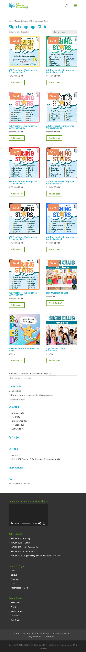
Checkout (49, 636)
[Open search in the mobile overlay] (43, 378)
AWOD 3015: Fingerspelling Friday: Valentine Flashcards (36, 555)
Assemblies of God (19, 587)
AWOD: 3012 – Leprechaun (23, 551)
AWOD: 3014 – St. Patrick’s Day (25, 547)
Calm (13, 570)
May (13, 583)
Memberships (15, 391)
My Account (35, 636)
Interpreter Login (61, 633)
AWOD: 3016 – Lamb (20, 542)
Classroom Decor (17, 399)
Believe (14, 574)
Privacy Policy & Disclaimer (36, 633)
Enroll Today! (55, 303)
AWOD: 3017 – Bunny (20, 538)
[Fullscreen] (44, 523)
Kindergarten (17, 611)
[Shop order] (64, 32)
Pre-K (13, 607)
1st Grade (15, 615)
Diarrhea (14, 579)
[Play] (12, 523)
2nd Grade (15, 620)
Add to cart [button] (16, 82)
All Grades (15, 602)
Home (11, 21)
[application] (28, 515)
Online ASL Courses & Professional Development (31, 395)
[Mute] (39, 523)
